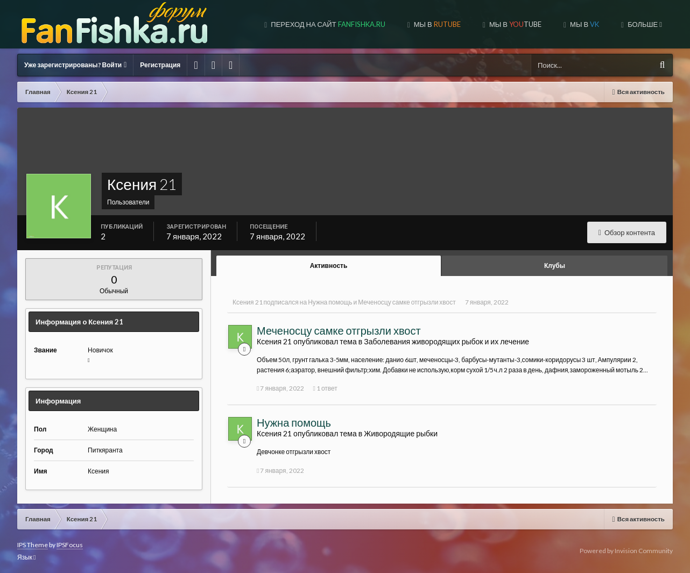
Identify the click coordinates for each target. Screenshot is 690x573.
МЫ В (436, 24)
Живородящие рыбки (401, 433)
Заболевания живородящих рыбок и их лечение (446, 341)
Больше (644, 24)
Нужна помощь (330, 302)
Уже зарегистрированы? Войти (75, 65)
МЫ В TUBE (514, 24)
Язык (26, 557)
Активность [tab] (329, 265)
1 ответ (325, 388)
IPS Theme (32, 545)
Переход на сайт (327, 24)
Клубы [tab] (554, 265)
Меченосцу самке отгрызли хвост (407, 302)
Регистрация (160, 65)
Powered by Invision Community (626, 551)
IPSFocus (70, 545)
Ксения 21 (248, 302)
